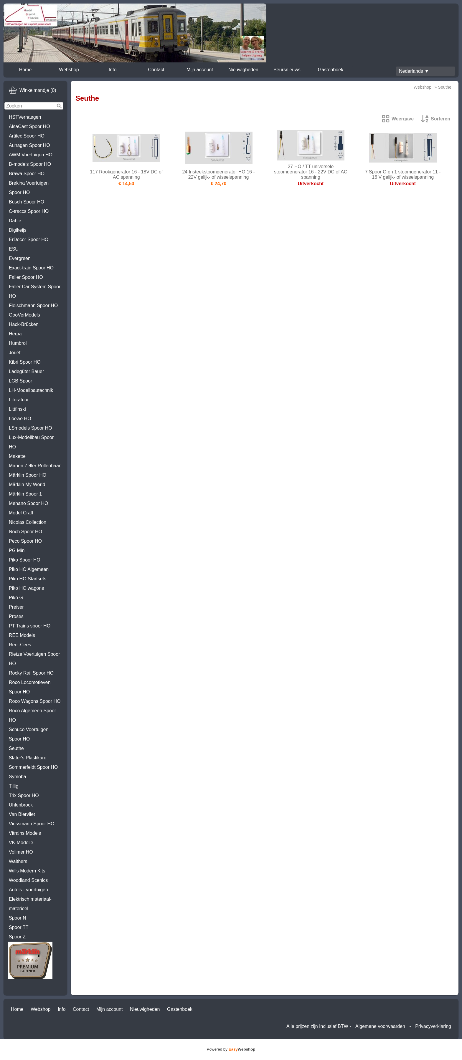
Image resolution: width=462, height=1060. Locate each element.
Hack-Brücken (23, 324)
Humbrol (18, 343)
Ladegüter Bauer (26, 371)
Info (113, 69)
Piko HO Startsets (27, 578)
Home (25, 69)
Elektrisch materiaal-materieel (30, 904)
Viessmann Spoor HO (31, 823)
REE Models (22, 635)
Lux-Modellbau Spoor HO (31, 442)
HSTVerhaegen (25, 117)
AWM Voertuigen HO (30, 154)
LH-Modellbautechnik (31, 390)
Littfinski (17, 409)
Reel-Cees (20, 644)
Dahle (15, 220)
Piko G (16, 597)
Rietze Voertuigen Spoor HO (34, 659)
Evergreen (20, 258)
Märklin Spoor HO (27, 475)
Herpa (15, 333)
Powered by (231, 1049)
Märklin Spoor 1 (25, 493)
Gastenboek (330, 69)
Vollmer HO (21, 851)
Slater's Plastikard (28, 757)
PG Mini (17, 550)
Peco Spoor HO (25, 541)
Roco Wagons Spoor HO (34, 701)
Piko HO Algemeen (29, 569)
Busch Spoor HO (26, 201)
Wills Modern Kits (27, 870)
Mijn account (200, 69)
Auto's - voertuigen (28, 889)
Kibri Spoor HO (25, 362)
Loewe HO (20, 418)
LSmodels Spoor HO (30, 427)
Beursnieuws (287, 69)
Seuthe (16, 748)
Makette (17, 456)
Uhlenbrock (21, 804)
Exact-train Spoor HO (31, 267)
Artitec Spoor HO (26, 135)
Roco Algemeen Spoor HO (32, 715)
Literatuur (19, 399)
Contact (156, 69)
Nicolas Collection (27, 522)
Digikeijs (18, 230)
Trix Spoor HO (24, 795)
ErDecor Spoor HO (28, 239)
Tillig (13, 786)
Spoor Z (17, 936)
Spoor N (17, 917)
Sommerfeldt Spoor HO (33, 767)
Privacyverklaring (433, 1026)
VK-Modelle (21, 842)
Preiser (16, 607)
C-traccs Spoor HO (29, 211)
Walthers (18, 861)
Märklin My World (27, 484)
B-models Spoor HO (30, 164)
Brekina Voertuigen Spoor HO (29, 187)
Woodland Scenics (28, 880)
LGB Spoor (20, 380)
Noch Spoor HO (25, 531)
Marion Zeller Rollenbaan (35, 465)
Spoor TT (18, 927)
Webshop (69, 69)
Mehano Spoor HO (28, 503)
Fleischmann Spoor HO (33, 305)
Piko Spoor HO (24, 559)
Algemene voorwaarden (380, 1026)
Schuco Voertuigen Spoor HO (28, 734)
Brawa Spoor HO (26, 173)
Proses (16, 616)
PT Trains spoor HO (29, 625)
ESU (14, 248)
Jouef (14, 352)
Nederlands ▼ (414, 71)
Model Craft (21, 512)
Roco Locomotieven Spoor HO (29, 687)
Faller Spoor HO (26, 277)
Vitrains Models (25, 833)
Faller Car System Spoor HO (34, 291)
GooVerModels (24, 314)
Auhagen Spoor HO (29, 145)
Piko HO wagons (26, 588)
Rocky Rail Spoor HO (31, 672)
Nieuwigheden (243, 69)
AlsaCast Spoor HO (29, 126)
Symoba (17, 776)
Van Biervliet (22, 814)
